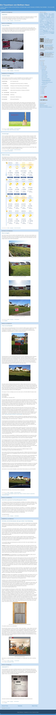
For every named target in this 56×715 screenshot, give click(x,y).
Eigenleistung (42, 21)
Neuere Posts (5, 705)
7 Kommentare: (16, 660)
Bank (49, 15)
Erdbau (8, 129)
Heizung (51, 25)
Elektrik (53, 21)
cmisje (31, 712)
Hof (53, 25)
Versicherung (41, 33)
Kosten (46, 27)
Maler (45, 28)
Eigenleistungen (47, 21)
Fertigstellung (44, 23)
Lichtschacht (41, 28)
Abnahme (41, 13)
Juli (42, 89)
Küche (48, 27)
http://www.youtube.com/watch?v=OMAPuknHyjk (13, 414)
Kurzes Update (46, 38)
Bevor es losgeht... (6, 233)
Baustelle (15, 493)
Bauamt (5, 702)
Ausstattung (42, 15)
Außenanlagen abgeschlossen (49, 52)
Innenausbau (42, 26)
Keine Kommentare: (17, 20)
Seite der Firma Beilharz (44, 105)
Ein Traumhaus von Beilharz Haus (15, 5)
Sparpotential (32, 493)
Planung (45, 31)
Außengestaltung (51, 14)
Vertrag (45, 33)
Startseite (20, 705)
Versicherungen (5, 133)
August (43, 87)
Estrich (51, 22)
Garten (53, 23)
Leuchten (53, 27)
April (43, 93)
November (43, 67)
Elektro (41, 22)
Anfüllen (50, 13)
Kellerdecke (41, 27)
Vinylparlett (47, 33)
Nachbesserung (42, 29)
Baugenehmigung (7, 493)
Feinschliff (41, 23)
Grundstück (24, 493)
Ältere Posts (34, 705)
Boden (5, 129)
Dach (48, 19)
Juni (42, 90)
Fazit (53, 22)
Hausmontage (47, 25)
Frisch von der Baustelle (7, 325)
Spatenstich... (5, 14)
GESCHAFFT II (5, 667)
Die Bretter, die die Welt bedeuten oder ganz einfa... (47, 83)
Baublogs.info (42, 104)
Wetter (50, 33)
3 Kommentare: (16, 70)
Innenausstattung (48, 26)
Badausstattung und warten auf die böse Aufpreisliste (48, 45)
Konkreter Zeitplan (6, 75)
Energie (45, 22)
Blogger (37, 712)
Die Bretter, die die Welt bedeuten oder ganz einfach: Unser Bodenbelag (17, 521)
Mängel (48, 28)
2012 (42, 64)
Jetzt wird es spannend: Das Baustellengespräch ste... (46, 80)
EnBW (43, 22)
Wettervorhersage (6, 154)
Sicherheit (41, 32)
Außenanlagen (46, 14)
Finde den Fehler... (6, 25)
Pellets (53, 29)
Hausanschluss (52, 24)
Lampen (50, 27)
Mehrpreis (28, 493)
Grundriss (41, 24)
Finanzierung (49, 23)
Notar (50, 29)
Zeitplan (17, 129)
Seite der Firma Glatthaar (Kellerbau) (46, 107)
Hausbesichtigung (42, 25)
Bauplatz (5, 320)
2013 (42, 63)
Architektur (41, 14)
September (44, 86)
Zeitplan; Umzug (42, 34)
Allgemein (46, 13)
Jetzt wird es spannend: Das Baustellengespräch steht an (14, 499)
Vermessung (14, 129)
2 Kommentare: (16, 319)
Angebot (52, 13)
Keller (11, 129)
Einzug (50, 21)
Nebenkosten (47, 29)
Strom (48, 32)
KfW (44, 27)
